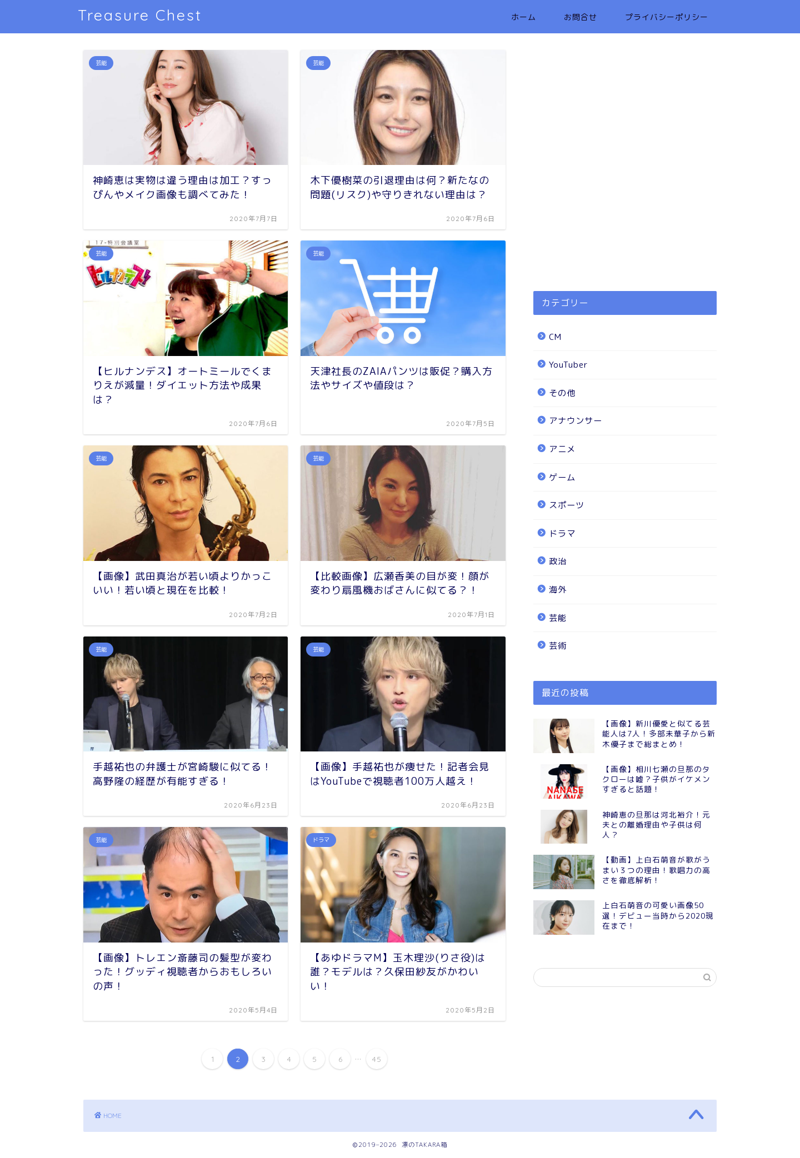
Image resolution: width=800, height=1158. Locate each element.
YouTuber (568, 364)
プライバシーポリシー (666, 17)
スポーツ (566, 505)
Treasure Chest (140, 15)
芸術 (558, 645)
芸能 (558, 618)
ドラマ (562, 533)
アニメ (562, 449)
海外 (558, 589)
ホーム (523, 17)
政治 (558, 561)
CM (555, 337)
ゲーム (562, 477)
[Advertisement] (625, 182)
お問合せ (580, 17)
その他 (562, 393)
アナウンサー (575, 421)
